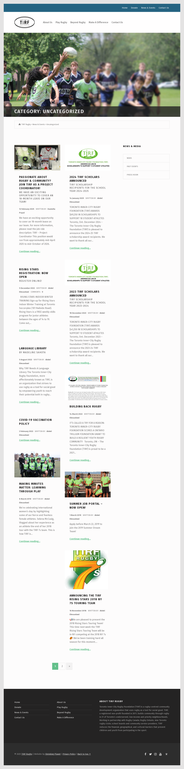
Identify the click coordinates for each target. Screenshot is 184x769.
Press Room (132, 175)
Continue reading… (29, 251)
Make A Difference (98, 22)
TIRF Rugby (26, 754)
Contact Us (117, 22)
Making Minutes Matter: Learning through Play (32, 487)
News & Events (148, 7)
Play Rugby (61, 22)
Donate (134, 7)
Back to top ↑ (84, 754)
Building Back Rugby (86, 406)
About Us (47, 22)
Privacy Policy (69, 754)
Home (125, 7)
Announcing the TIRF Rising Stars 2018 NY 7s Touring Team (86, 599)
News (129, 158)
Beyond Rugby (78, 22)
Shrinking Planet (53, 754)
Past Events (132, 166)
